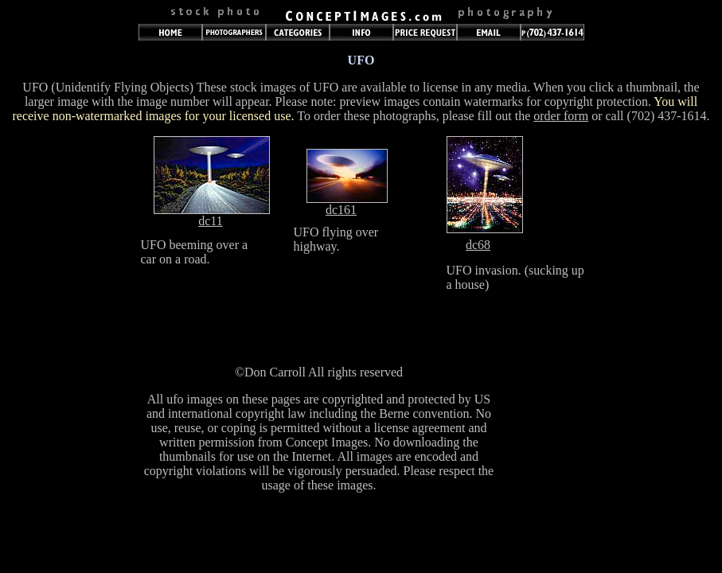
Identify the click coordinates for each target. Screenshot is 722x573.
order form (560, 116)
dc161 (341, 209)
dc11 (210, 221)
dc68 (478, 244)
